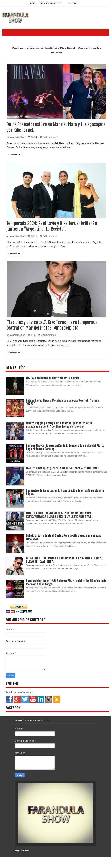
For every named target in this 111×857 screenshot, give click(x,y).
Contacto (71, 3)
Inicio (32, 3)
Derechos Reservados (50, 3)
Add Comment (50, 137)
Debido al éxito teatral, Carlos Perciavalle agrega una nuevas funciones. (63, 537)
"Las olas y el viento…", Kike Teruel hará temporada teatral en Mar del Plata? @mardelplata (52, 325)
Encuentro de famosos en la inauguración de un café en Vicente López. (65, 492)
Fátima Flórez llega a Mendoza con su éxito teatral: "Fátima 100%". (62, 402)
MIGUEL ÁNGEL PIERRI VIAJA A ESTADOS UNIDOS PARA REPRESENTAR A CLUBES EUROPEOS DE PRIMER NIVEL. (59, 514)
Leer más (14, 155)
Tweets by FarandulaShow (19, 692)
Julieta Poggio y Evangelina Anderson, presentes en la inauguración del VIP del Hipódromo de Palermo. (59, 424)
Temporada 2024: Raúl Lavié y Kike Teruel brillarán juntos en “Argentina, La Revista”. (52, 226)
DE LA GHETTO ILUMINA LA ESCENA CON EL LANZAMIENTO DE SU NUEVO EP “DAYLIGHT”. (64, 560)
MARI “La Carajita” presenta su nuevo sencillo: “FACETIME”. (62, 468)
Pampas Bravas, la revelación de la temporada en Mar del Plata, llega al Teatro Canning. (65, 447)
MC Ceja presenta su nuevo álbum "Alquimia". (53, 378)
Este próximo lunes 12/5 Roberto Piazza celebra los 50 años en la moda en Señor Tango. (66, 582)
